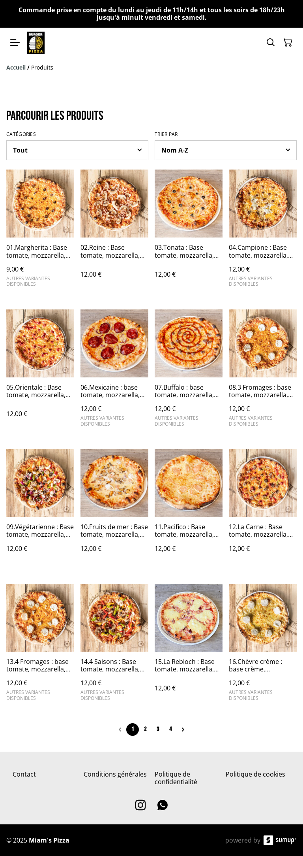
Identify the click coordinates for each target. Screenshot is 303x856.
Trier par (166, 134)
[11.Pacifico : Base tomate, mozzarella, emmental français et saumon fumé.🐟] (189, 508)
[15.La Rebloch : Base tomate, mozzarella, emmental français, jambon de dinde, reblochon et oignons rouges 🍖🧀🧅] (189, 645)
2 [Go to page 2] (145, 729)
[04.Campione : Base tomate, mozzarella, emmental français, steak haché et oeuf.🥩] (263, 231)
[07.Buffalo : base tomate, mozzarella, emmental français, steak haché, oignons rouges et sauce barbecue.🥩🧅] (189, 371)
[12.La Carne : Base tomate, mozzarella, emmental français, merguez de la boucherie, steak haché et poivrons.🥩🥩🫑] (263, 508)
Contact (24, 774)
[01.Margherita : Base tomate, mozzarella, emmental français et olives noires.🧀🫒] (40, 231)
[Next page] (183, 729)
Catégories (21, 134)
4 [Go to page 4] (170, 729)
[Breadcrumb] (151, 67)
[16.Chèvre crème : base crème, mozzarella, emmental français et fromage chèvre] (263, 645)
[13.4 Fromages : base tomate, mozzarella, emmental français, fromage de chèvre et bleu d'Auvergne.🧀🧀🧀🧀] (40, 645)
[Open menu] (15, 42)
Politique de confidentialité (176, 778)
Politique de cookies (255, 774)
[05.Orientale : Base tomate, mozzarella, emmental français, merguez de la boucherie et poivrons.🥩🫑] (40, 371)
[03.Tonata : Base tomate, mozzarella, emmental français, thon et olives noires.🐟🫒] (189, 231)
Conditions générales (115, 774)
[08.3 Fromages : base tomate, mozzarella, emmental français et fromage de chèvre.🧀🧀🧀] (263, 371)
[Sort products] (225, 150)
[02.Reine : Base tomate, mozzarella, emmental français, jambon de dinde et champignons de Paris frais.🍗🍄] (114, 231)
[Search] (270, 42)
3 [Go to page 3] (158, 729)
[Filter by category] (77, 150)
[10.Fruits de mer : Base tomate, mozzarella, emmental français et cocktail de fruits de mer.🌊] (114, 508)
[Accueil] (16, 67)
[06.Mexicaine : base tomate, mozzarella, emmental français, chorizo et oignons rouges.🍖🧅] (114, 371)
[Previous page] (120, 729)
